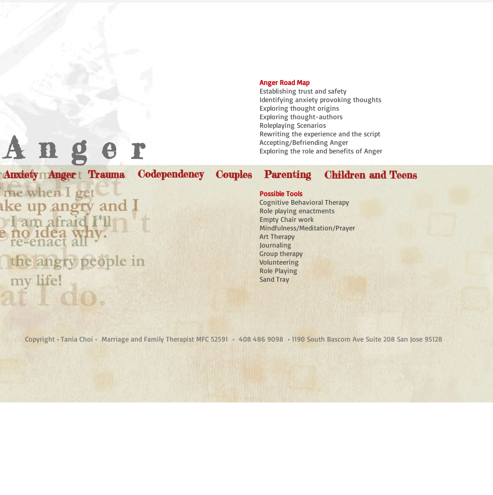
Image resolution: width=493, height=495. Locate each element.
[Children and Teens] (370, 175)
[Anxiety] (20, 174)
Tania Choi (78, 339)
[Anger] (61, 174)
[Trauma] (106, 174)
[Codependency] (170, 174)
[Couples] (234, 174)
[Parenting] (287, 174)
